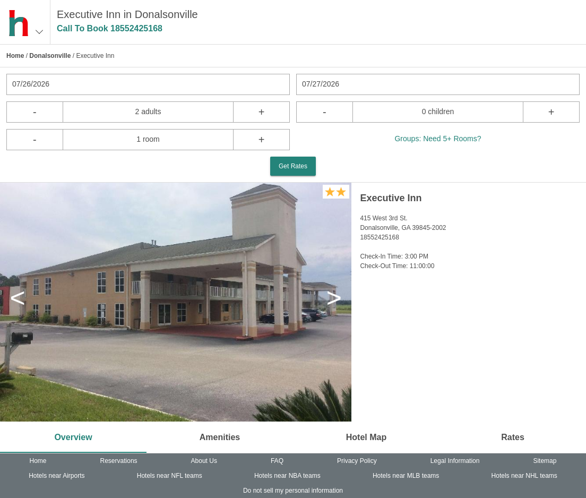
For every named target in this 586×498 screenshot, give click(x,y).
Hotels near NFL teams (169, 475)
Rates (512, 437)
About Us (204, 461)
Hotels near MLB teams (406, 475)
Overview (73, 437)
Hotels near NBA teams (287, 475)
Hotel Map (366, 437)
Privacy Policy (357, 461)
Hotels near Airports (56, 475)
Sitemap (544, 461)
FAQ (277, 461)
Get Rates (293, 166)
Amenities (220, 437)
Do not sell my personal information (293, 490)
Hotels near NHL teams (524, 475)
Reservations (118, 461)
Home (15, 55)
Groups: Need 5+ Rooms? (437, 138)
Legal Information (455, 461)
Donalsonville (50, 55)
